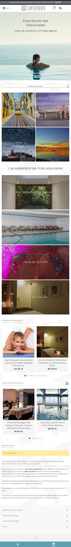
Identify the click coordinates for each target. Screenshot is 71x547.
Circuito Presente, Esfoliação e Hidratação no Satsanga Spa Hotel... (52, 363)
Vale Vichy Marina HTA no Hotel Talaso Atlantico (52, 423)
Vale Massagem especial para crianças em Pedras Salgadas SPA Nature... (18, 363)
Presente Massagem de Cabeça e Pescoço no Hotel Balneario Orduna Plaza (18, 425)
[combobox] (35, 86)
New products (8, 446)
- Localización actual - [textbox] (34, 86)
